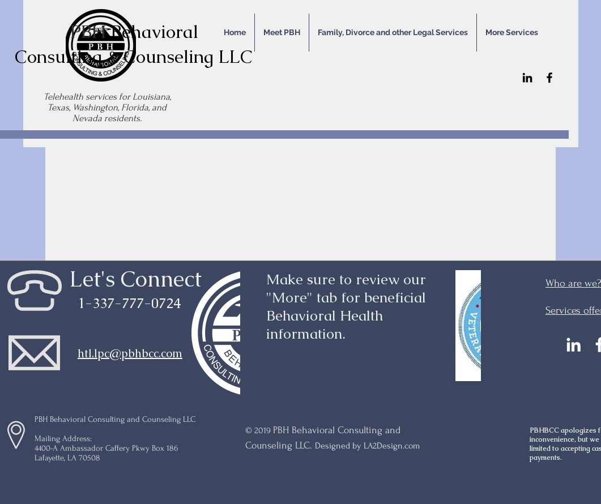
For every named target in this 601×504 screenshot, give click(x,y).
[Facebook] (549, 77)
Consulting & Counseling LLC (134, 56)
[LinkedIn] (527, 77)
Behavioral (154, 31)
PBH (90, 31)
